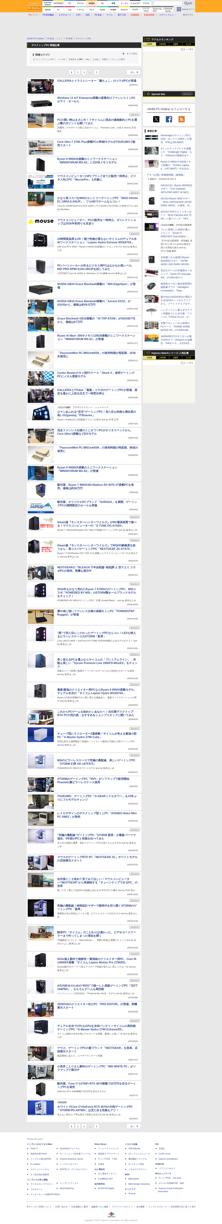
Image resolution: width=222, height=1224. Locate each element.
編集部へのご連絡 (100, 1206)
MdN (127, 1174)
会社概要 (140, 1206)
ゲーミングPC (48, 59)
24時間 (162, 44)
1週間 (175, 44)
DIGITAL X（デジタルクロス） (74, 1169)
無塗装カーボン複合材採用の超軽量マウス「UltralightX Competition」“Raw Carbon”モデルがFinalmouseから (176, 290)
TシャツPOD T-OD (107, 1159)
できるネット (36, 1189)
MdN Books (133, 1179)
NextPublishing (67, 1188)
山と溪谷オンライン (107, 1173)
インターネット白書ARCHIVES (45, 1194)
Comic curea (164, 1154)
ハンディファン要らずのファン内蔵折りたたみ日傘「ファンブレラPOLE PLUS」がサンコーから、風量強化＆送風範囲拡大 (176, 317)
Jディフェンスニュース (139, 1154)
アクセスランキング (162, 39)
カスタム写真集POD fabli (171, 1183)
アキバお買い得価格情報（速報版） (166, 174)
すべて (36, 59)
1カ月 (188, 44)
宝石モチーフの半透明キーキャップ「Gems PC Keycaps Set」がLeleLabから (176, 274)
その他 (95, 59)
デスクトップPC (76, 59)
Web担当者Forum (38, 1154)
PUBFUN (159, 1164)
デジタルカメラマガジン (41, 1184)
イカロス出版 (131, 1144)
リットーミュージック (108, 1148)
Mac (87, 59)
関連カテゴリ (42, 54)
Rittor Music (100, 1144)
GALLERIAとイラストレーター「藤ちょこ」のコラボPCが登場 (96, 80)
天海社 (162, 1148)
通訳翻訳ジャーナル (137, 1159)
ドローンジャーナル (39, 1169)
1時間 (149, 44)
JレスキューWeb (136, 1164)
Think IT (34, 1148)
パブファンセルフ (167, 1168)
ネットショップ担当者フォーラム (75, 1154)
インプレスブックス (69, 1183)
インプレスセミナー (69, 1164)
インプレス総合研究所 (40, 1159)
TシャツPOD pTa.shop (170, 1178)
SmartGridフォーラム (70, 1148)
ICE (157, 1144)
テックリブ (130, 1189)
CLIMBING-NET (105, 1179)
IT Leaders (35, 1164)
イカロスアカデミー (137, 1169)
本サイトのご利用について (39, 1206)
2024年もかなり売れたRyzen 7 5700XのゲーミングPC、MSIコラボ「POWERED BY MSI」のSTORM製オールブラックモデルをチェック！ (96, 593)
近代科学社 (100, 1184)
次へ (135, 72)
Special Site (158, 94)
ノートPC (61, 59)
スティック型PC (118, 59)
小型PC (104, 59)
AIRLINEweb (134, 1148)
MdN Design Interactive (139, 1184)
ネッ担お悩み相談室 (39, 1174)
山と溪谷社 (100, 1169)
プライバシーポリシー (122, 1206)
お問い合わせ (61, 1206)
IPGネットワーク (163, 1173)
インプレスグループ (157, 1206)
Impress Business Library (71, 1159)
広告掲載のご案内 (79, 1206)
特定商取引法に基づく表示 (183, 1206)
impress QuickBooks (168, 1159)
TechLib (131, 1193)
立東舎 (101, 1164)
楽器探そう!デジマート (108, 1154)
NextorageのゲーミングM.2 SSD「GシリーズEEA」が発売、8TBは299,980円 (176, 139)
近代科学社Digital (106, 1188)
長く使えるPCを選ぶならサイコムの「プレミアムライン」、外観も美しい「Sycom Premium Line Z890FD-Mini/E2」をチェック (97, 663)
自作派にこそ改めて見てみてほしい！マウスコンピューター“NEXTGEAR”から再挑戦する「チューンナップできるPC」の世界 (97, 882)
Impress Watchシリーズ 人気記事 (170, 353)
